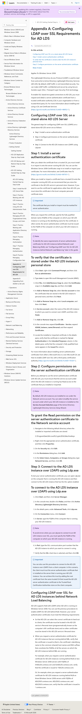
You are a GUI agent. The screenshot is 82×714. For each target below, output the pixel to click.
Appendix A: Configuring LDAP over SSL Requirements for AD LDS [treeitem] (19, 269)
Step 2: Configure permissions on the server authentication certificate (55, 64)
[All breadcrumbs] (33, 22)
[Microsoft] (4, 2)
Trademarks (16, 713)
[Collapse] (26, 20)
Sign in (77, 3)
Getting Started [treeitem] (16, 151)
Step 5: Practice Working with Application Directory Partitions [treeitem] (20, 229)
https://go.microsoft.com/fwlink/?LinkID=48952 (49, 109)
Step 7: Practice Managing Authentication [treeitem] (18, 248)
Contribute (37, 709)
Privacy (45, 709)
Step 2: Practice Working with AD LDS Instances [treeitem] (18, 197)
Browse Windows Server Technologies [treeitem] (14, 94)
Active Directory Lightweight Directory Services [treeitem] (16, 136)
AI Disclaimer (6, 709)
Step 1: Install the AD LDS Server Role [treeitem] (19, 189)
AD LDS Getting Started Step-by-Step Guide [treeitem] (18, 182)
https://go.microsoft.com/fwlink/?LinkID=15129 (56, 360)
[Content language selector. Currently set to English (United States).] (11, 704)
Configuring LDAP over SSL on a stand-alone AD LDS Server (52, 54)
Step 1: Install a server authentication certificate (48, 57)
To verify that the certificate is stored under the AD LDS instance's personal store (54, 61)
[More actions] (78, 22)
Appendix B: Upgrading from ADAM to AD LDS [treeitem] (19, 281)
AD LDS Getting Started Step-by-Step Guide (48, 22)
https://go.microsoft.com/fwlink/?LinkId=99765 (49, 174)
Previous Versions (18, 709)
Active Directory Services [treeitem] (16, 104)
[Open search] (72, 3)
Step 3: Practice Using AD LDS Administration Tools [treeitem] (19, 206)
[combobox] (15, 25)
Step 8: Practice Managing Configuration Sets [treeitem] (19, 257)
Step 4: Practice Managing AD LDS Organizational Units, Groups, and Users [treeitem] (19, 217)
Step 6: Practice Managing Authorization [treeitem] (18, 239)
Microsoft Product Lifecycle (15, 12)
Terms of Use (6, 713)
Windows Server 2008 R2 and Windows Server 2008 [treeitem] (14, 31)
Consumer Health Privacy (60, 709)
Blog (28, 709)
